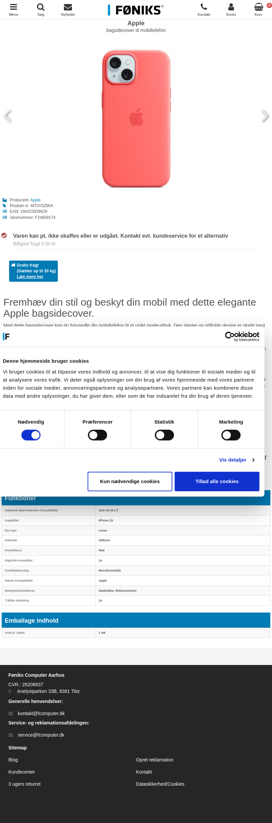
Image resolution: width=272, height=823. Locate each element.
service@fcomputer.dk (41, 735)
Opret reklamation (154, 759)
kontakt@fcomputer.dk (41, 713)
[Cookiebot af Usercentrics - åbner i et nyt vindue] (234, 336)
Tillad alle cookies (221, 481)
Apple (35, 200)
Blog (13, 759)
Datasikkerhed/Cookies (160, 784)
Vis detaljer (237, 460)
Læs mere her (30, 276)
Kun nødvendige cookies (135, 481)
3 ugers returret (24, 784)
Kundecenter (21, 772)
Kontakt (144, 772)
